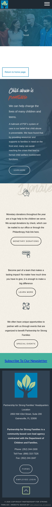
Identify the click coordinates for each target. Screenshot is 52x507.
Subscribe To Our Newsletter (26, 361)
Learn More (19, 170)
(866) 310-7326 (30, 454)
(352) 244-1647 (28, 458)
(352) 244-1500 (29, 449)
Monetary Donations (26, 241)
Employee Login (26, 480)
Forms (26, 469)
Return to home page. (15, 72)
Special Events (26, 344)
